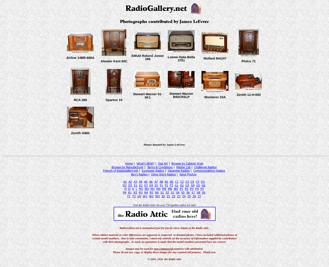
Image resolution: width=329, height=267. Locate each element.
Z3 (179, 196)
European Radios (153, 171)
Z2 (173, 196)
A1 (125, 182)
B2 (171, 182)
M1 (141, 189)
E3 (146, 185)
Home (129, 163)
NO (176, 189)
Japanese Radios (179, 171)
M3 (153, 189)
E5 (156, 185)
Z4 (184, 196)
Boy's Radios (139, 174)
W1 (145, 196)
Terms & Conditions (160, 167)
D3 (130, 185)
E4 (151, 185)
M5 (164, 189)
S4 (177, 192)
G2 (182, 185)
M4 (158, 189)
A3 (135, 182)
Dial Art (163, 163)
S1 (162, 192)
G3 (187, 185)
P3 (192, 189)
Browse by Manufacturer (127, 167)
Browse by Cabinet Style (187, 163)
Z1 (168, 196)
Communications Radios (209, 171)
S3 (172, 192)
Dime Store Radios (163, 174)
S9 (203, 192)
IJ (129, 189)
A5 (146, 182)
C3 (187, 182)
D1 (203, 182)
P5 (202, 189)
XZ (163, 196)
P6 (124, 192)
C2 (182, 182)
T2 (134, 196)
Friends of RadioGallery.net (120, 171)
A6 (151, 182)
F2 (166, 185)
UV (139, 196)
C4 (192, 182)
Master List (183, 167)
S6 (188, 192)
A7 (156, 182)
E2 (141, 185)
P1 (181, 189)
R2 (135, 192)
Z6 (194, 196)
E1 (135, 185)
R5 (151, 192)
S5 (183, 192)
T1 (129, 196)
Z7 (199, 196)
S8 (198, 192)
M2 (147, 189)
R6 (157, 192)
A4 (140, 182)
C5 (197, 182)
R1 (130, 192)
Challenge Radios (205, 167)
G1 (176, 185)
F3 (171, 185)
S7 (193, 192)
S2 (167, 192)
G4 (193, 185)
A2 (130, 182)
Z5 (189, 196)
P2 (186, 189)
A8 (161, 182)
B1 (166, 182)
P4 (197, 189)
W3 (157, 196)
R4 (146, 192)
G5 (198, 185)
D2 (125, 185)
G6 (203, 185)
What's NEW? (145, 163)
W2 (151, 196)
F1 (161, 185)
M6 (170, 189)
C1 (177, 182)
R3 (141, 192)
